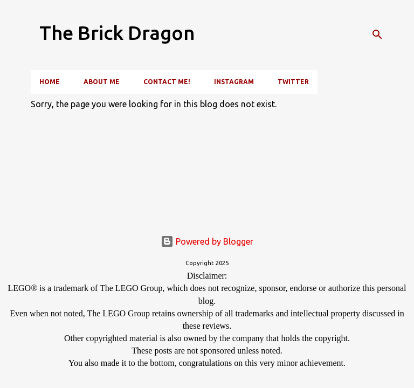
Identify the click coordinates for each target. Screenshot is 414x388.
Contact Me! (166, 81)
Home (49, 81)
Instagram (234, 81)
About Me (102, 81)
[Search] (377, 34)
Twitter (293, 81)
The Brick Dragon (117, 33)
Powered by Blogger (207, 241)
